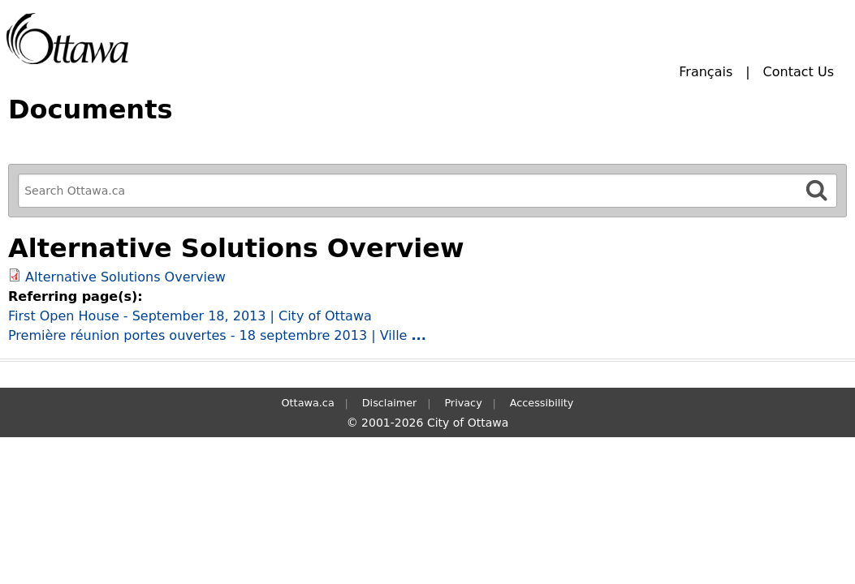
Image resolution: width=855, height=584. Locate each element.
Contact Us (798, 71)
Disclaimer (389, 403)
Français (705, 71)
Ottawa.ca (308, 403)
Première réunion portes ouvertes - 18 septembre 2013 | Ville (217, 335)
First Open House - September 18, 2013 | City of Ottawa (190, 316)
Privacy (462, 403)
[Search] (817, 190)
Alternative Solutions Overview (125, 277)
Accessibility (542, 403)
